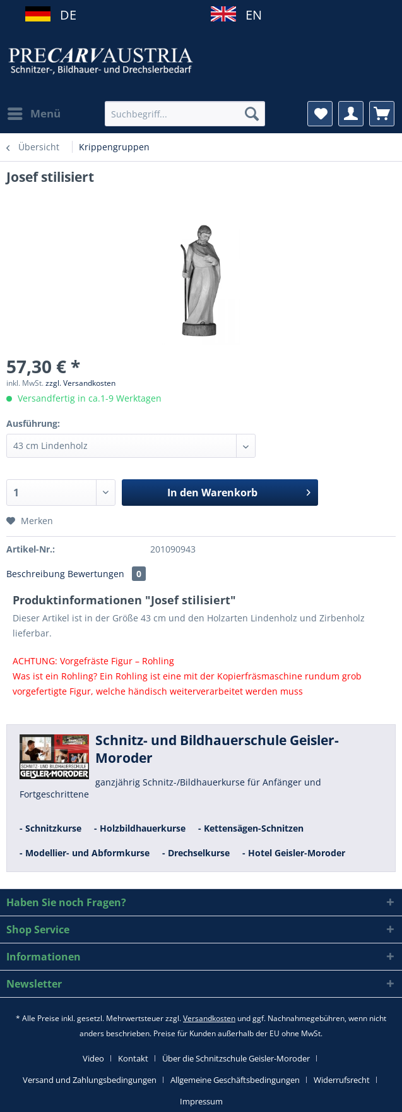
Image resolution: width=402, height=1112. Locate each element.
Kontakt (133, 1058)
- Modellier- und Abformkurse (85, 853)
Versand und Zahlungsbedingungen (90, 1079)
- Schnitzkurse (50, 828)
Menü (34, 112)
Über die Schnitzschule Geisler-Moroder (236, 1058)
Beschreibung (35, 574)
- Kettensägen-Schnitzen (251, 828)
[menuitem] (33, 113)
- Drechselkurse (196, 853)
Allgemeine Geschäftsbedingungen (235, 1079)
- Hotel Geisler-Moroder (293, 853)
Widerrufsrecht (342, 1079)
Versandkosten (209, 1018)
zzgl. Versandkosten (80, 383)
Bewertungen (107, 574)
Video (93, 1058)
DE (63, 14)
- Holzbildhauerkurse (140, 828)
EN (249, 14)
